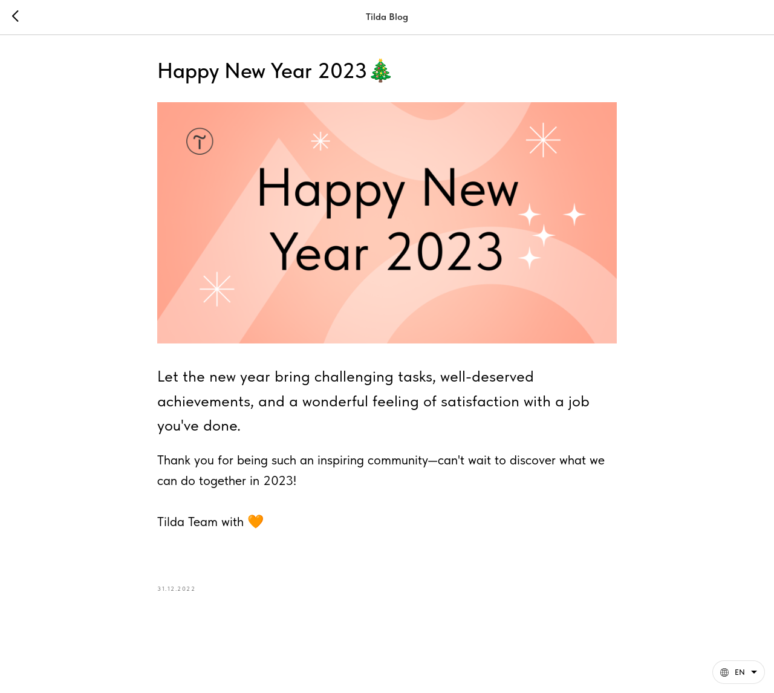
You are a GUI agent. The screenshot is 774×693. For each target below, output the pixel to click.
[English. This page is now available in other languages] (738, 672)
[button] (738, 672)
